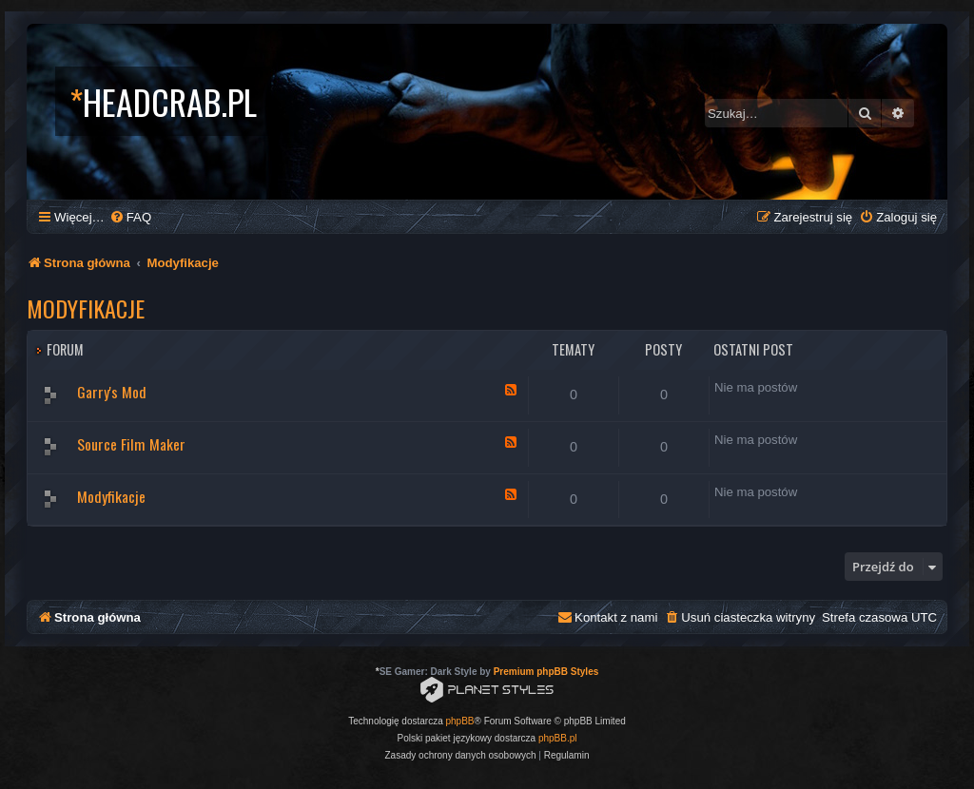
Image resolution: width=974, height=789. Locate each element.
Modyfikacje (86, 308)
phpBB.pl (557, 738)
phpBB (460, 721)
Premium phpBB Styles (546, 671)
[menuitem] (130, 217)
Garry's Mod (111, 391)
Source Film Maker (131, 444)
